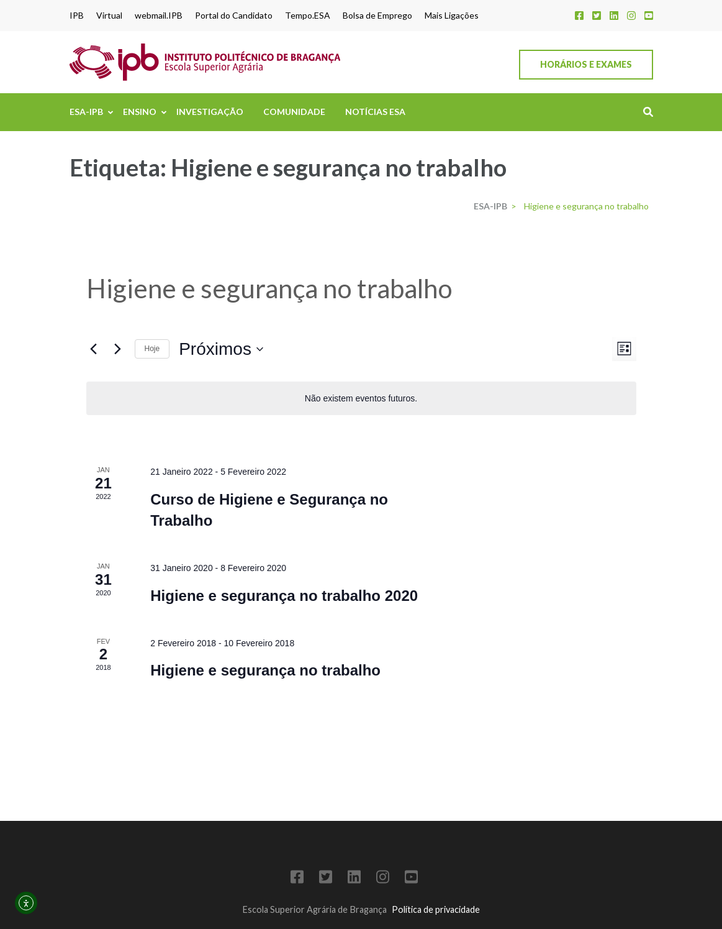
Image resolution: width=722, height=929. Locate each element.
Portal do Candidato (234, 16)
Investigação (209, 111)
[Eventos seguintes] (118, 349)
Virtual (109, 16)
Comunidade (294, 111)
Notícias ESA (375, 111)
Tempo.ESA (307, 16)
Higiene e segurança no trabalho (265, 670)
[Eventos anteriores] (93, 349)
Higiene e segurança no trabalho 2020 (284, 595)
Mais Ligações (452, 16)
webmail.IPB (159, 16)
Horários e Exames (586, 64)
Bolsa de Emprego (377, 16)
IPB (77, 16)
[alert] (361, 399)
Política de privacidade (436, 909)
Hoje (152, 348)
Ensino (139, 111)
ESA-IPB (86, 111)
